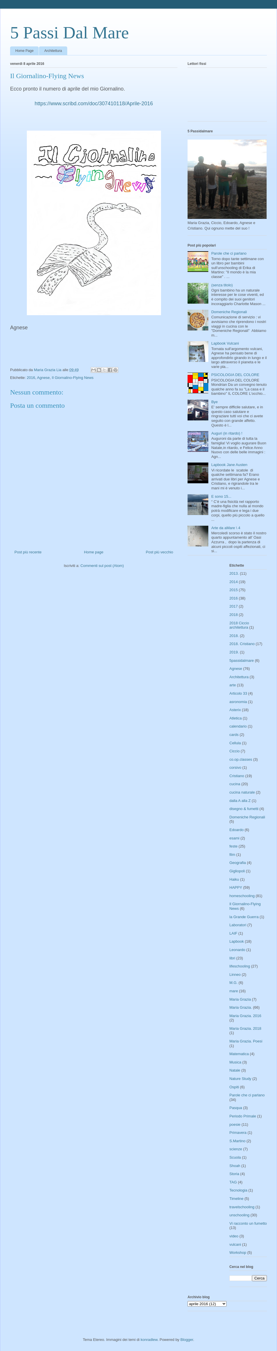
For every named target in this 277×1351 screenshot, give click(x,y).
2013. (234, 573)
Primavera (237, 1132)
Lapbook (236, 941)
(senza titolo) (222, 285)
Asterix (235, 710)
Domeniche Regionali (229, 312)
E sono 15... (221, 496)
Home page (93, 552)
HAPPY (235, 887)
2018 (233, 614)
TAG (233, 1182)
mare (233, 991)
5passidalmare (241, 660)
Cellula (235, 743)
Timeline (236, 1198)
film (232, 854)
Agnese (43, 377)
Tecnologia (238, 1190)
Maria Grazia (240, 999)
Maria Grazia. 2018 (245, 1028)
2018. (234, 636)
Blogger (186, 1339)
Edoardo (236, 830)
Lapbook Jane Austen (229, 465)
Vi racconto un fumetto (248, 1223)
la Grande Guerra (244, 917)
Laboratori (237, 925)
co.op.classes (240, 759)
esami (234, 838)
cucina (234, 784)
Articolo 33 (238, 693)
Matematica (239, 1054)
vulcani (235, 1244)
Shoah (234, 1166)
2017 (233, 606)
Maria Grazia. (240, 1007)
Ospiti (234, 1087)
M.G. (233, 982)
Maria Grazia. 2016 (245, 1016)
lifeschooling (239, 966)
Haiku (234, 879)
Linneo (235, 974)
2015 (233, 590)
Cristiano (236, 776)
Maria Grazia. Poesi (245, 1041)
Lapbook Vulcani (225, 343)
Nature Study (240, 1078)
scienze (235, 1149)
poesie (234, 1124)
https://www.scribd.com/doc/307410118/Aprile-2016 (94, 103)
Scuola (235, 1157)
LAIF (233, 933)
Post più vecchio (159, 552)
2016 (31, 377)
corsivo (235, 767)
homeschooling (241, 896)
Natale (234, 1070)
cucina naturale (242, 792)
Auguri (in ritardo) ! (226, 433)
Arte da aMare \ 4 (225, 528)
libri (232, 958)
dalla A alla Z (240, 800)
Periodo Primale (242, 1116)
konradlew (149, 1339)
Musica (235, 1062)
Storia (234, 1174)
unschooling (239, 1215)
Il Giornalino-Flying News (73, 377)
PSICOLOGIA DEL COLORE (235, 375)
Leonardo (237, 950)
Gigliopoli (237, 871)
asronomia (238, 702)
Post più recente (28, 552)
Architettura (53, 51)
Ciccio (234, 751)
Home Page (24, 51)
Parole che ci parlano (228, 253)
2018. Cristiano (241, 644)
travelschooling (241, 1207)
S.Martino (237, 1141)
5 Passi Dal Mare (69, 32)
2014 (233, 582)
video (233, 1236)
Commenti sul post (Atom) (102, 565)
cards (234, 734)
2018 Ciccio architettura (239, 625)
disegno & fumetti (243, 809)
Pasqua (235, 1108)
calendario (238, 726)
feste (233, 846)
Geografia (237, 862)
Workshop (237, 1252)
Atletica (235, 718)
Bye (214, 402)
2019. (234, 652)
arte (232, 685)
